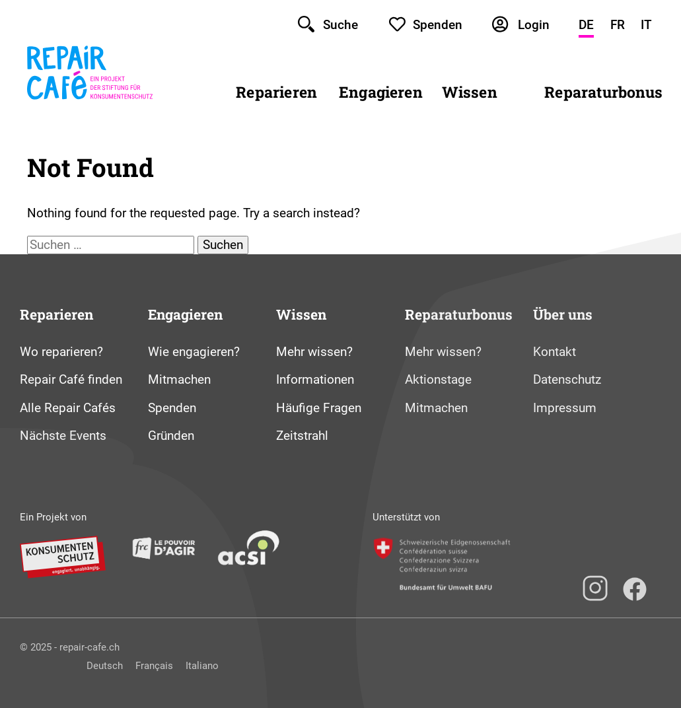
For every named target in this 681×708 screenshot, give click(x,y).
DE (586, 24)
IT (646, 24)
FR (617, 24)
